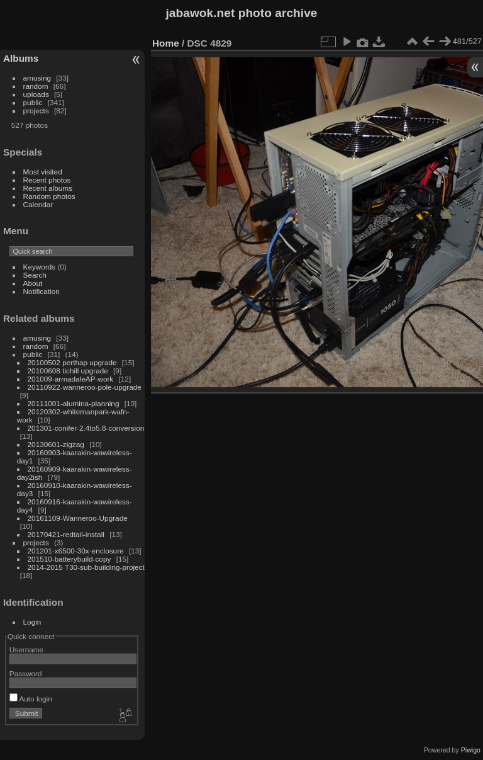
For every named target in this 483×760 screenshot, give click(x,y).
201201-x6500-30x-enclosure (76, 551)
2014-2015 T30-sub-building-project (86, 567)
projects (36, 110)
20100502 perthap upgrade (72, 362)
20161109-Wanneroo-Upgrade (78, 518)
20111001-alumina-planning (73, 403)
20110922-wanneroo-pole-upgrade (85, 387)
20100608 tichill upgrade (68, 370)
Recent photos (47, 180)
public (33, 102)
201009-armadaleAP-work (71, 379)
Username (26, 649)
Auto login (30, 699)
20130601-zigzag (56, 444)
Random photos (49, 196)
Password (25, 673)
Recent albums (47, 188)
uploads (36, 94)
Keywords (39, 267)
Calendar (38, 204)
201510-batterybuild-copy (69, 559)
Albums (20, 58)
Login (32, 622)
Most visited (42, 171)
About (33, 283)
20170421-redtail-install (66, 534)
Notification (41, 291)
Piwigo (470, 750)
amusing (37, 78)
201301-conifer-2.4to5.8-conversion (86, 428)
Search (35, 275)
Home (165, 43)
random (35, 86)
